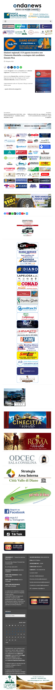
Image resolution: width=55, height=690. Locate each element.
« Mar (6, 642)
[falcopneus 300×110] (45, 152)
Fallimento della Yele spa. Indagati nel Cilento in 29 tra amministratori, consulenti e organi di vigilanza (39, 115)
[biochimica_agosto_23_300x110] (21, 180)
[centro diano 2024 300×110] (21, 186)
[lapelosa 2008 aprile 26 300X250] (14, 397)
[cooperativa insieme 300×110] (9, 158)
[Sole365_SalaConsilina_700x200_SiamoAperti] (27, 44)
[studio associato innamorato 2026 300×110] (9, 141)
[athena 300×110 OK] (9, 135)
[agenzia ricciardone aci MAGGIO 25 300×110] (21, 141)
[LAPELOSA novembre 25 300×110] (21, 175)
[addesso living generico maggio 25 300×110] (21, 152)
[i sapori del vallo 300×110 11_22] (21, 32)
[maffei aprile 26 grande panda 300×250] (27, 228)
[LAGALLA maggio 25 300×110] (33, 163)
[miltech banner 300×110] (21, 146)
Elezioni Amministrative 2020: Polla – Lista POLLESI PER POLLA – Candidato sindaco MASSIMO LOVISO (16, 115)
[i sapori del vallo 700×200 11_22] (27, 682)
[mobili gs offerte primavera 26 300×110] (9, 146)
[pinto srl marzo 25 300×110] (21, 26)
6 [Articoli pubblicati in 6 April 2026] (6, 631)
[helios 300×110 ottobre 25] (9, 163)
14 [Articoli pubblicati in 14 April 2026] (9, 634)
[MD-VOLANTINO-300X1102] (9, 180)
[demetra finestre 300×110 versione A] (46, 26)
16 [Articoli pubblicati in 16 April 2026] (15, 634)
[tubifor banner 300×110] (9, 169)
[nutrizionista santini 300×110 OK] (45, 158)
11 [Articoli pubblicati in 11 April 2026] (21, 631)
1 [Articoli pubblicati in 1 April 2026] (12, 628)
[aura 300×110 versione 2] (9, 152)
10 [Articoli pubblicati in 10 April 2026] (18, 631)
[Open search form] (50, 21)
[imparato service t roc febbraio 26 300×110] (21, 158)
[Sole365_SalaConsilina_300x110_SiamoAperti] (34, 26)
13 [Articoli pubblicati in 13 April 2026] (6, 634)
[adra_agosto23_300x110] (45, 169)
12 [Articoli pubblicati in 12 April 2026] (24, 631)
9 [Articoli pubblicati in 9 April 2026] (15, 631)
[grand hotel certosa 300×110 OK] (33, 146)
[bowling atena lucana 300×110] (8, 32)
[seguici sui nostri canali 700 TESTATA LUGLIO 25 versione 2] (27, 9)
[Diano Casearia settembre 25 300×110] (46, 32)
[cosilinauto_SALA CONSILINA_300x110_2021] (45, 180)
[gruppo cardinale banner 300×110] (8, 26)
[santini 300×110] (45, 163)
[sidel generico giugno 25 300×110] (45, 175)
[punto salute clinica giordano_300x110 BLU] (45, 146)
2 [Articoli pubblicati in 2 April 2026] (15, 628)
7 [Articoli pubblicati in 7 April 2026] (9, 631)
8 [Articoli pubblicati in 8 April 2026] (12, 631)
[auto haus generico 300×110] (45, 141)
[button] (5, 21)
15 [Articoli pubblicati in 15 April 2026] (12, 634)
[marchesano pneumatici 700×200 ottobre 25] (27, 201)
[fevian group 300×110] (21, 163)
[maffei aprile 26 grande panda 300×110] (33, 141)
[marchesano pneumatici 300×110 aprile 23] (33, 158)
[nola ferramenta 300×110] (33, 135)
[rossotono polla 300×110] (33, 180)
